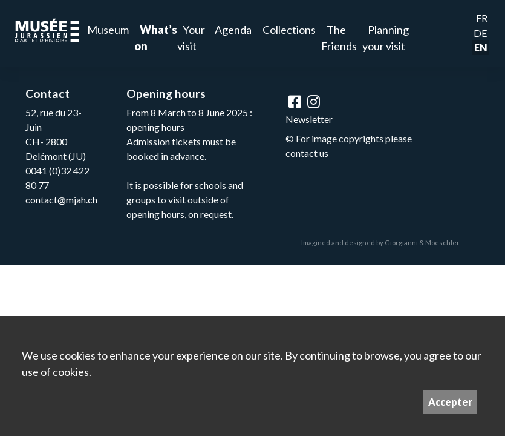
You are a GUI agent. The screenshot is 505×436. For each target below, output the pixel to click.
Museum (108, 29)
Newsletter (309, 119)
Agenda (233, 29)
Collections (289, 29)
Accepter (450, 402)
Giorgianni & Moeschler (422, 242)
